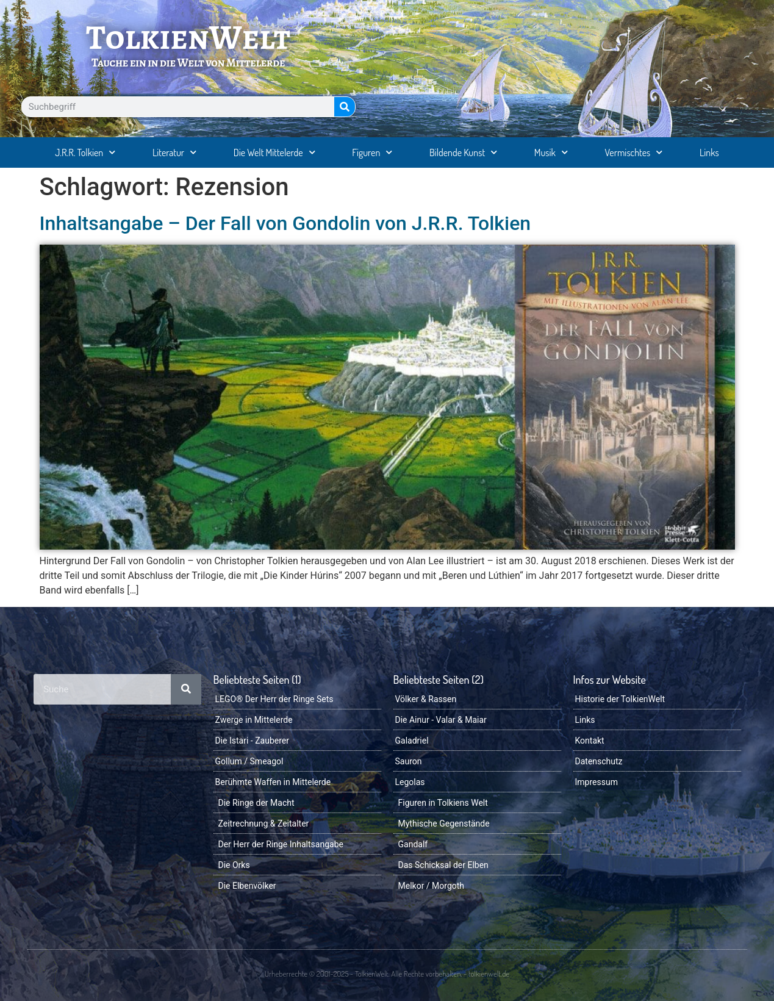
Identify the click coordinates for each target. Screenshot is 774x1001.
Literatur (174, 152)
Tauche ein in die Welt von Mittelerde (188, 62)
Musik (551, 152)
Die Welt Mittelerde (274, 152)
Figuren (372, 152)
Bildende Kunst (463, 152)
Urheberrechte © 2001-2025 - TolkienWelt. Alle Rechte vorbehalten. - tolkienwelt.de (387, 973)
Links (709, 152)
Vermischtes (634, 152)
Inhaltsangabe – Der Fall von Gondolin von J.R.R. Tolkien (285, 223)
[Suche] (344, 107)
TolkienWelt (188, 37)
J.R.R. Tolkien (85, 152)
